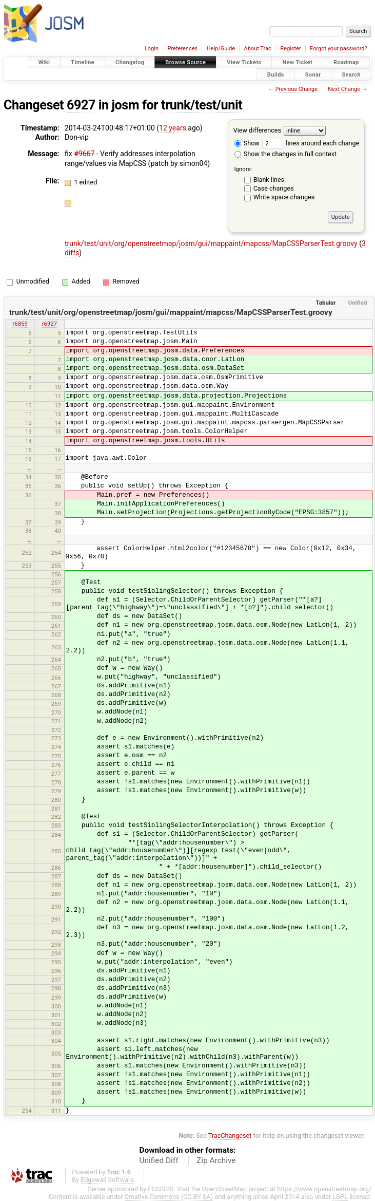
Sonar (313, 74)
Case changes (273, 188)
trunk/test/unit (201, 105)
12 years (172, 128)
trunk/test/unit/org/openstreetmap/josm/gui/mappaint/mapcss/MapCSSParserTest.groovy (212, 243)
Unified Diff (159, 1160)
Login (152, 48)
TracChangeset (230, 1135)
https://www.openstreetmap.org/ (324, 1189)
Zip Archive (215, 1160)
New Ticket (297, 62)
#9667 (84, 153)
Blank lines (268, 179)
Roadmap (346, 62)
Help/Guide (221, 48)
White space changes (284, 197)
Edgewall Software (107, 1180)
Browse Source (185, 62)
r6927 (49, 323)
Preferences (182, 48)
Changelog (129, 62)
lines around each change (310, 143)
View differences (257, 130)
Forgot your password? (338, 48)
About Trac (257, 48)
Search (351, 74)
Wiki (44, 62)
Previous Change (296, 89)
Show (247, 143)
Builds (275, 74)
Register (290, 48)
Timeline (82, 62)
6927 (81, 105)
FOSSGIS (160, 1189)
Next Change (344, 89)
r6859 (19, 323)
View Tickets (244, 62)
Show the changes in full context (285, 154)
